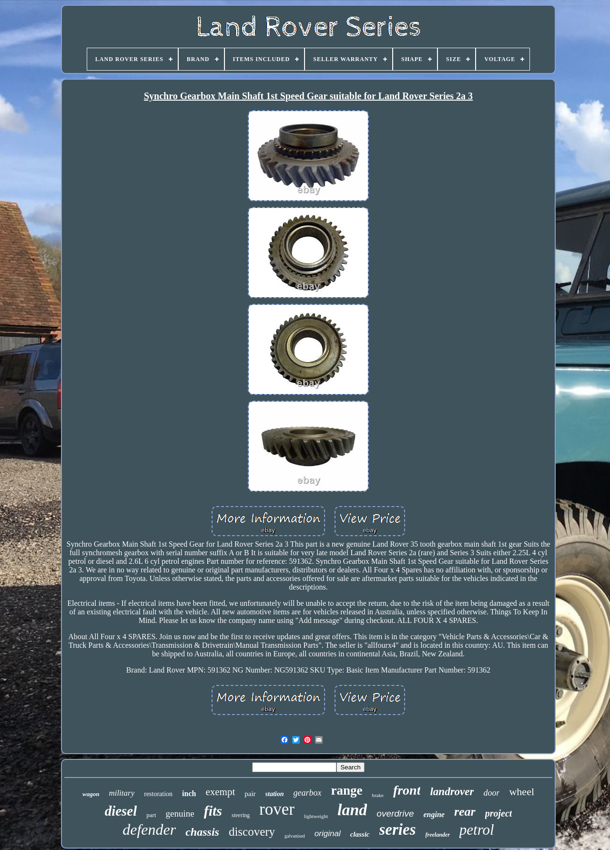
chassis (202, 832)
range (346, 790)
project (498, 813)
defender (149, 829)
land (352, 810)
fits (213, 811)
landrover (452, 792)
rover (277, 809)
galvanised (295, 836)
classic (360, 834)
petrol (476, 829)
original (328, 833)
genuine (180, 814)
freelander (438, 834)
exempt (220, 792)
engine (433, 814)
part (151, 815)
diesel (121, 811)
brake (377, 795)
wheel (521, 792)
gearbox (307, 793)
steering (241, 815)
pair (249, 794)
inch (189, 793)
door (491, 793)
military (121, 793)
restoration (158, 794)
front (407, 790)
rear (465, 812)
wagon (90, 794)
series (397, 829)
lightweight (316, 816)
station (274, 794)
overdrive (395, 814)
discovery (252, 831)
